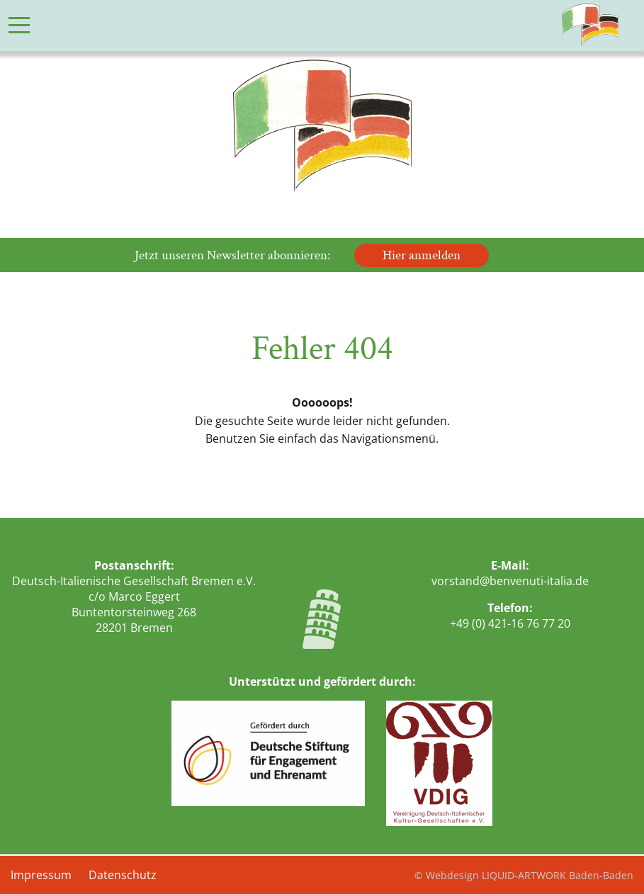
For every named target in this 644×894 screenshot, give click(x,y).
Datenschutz (123, 875)
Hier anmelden (422, 255)
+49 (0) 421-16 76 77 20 (510, 623)
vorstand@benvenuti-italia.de (510, 581)
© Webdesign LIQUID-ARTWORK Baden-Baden (523, 875)
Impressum (41, 875)
